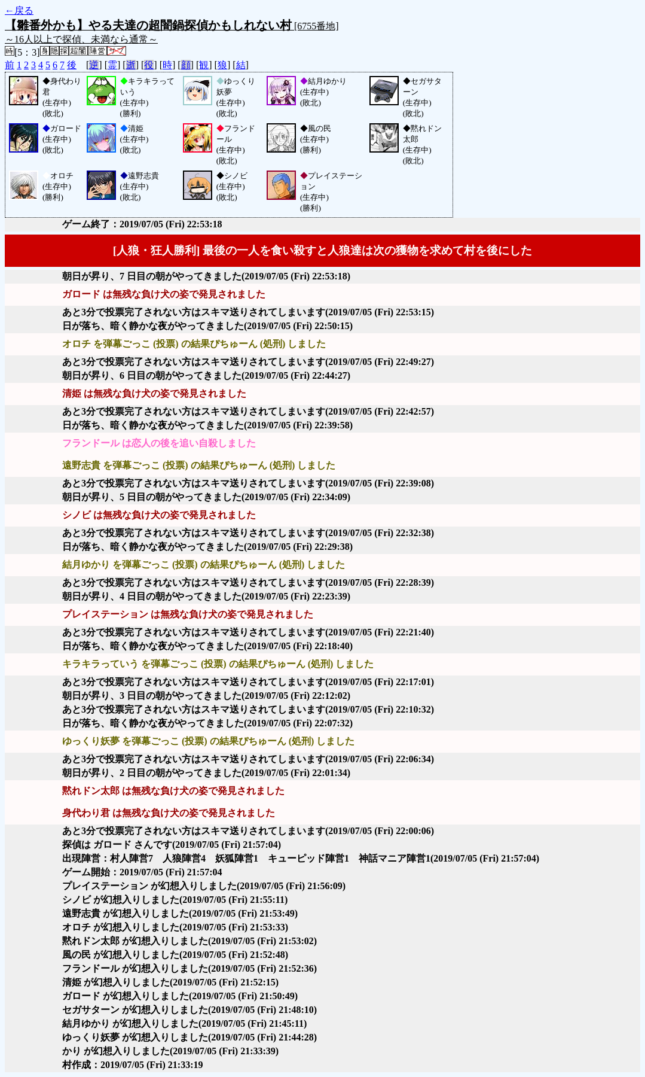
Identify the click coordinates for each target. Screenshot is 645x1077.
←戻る (19, 10)
